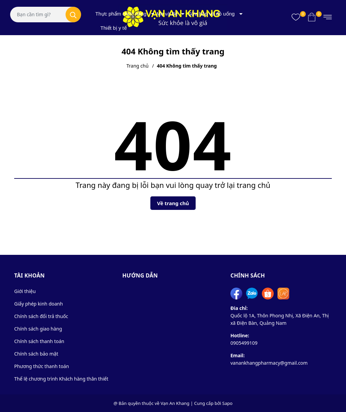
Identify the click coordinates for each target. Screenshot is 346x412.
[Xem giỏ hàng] (311, 17)
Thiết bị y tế (113, 28)
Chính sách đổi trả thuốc (41, 316)
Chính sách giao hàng (38, 328)
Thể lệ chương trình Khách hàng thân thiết (61, 378)
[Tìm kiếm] (73, 14)
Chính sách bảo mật (36, 353)
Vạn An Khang (174, 403)
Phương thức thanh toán (41, 366)
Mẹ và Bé (167, 14)
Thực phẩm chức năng (120, 14)
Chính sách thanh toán (39, 341)
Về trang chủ (173, 203)
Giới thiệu (25, 291)
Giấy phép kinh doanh (38, 303)
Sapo (227, 403)
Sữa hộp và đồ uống (211, 14)
